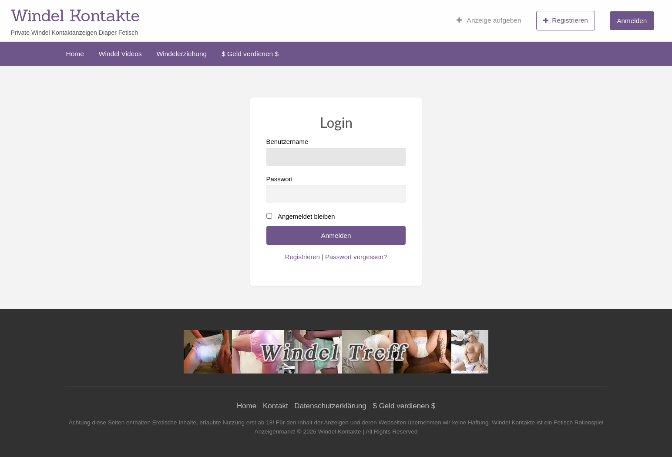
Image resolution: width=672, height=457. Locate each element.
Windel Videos (120, 53)
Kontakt (275, 406)
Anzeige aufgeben (489, 20)
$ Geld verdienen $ (250, 53)
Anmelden (632, 20)
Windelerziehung (182, 53)
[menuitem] (489, 20)
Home (75, 53)
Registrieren (565, 20)
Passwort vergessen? (356, 257)
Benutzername (336, 152)
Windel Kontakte (75, 15)
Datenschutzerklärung (330, 406)
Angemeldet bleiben (306, 216)
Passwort (336, 189)
